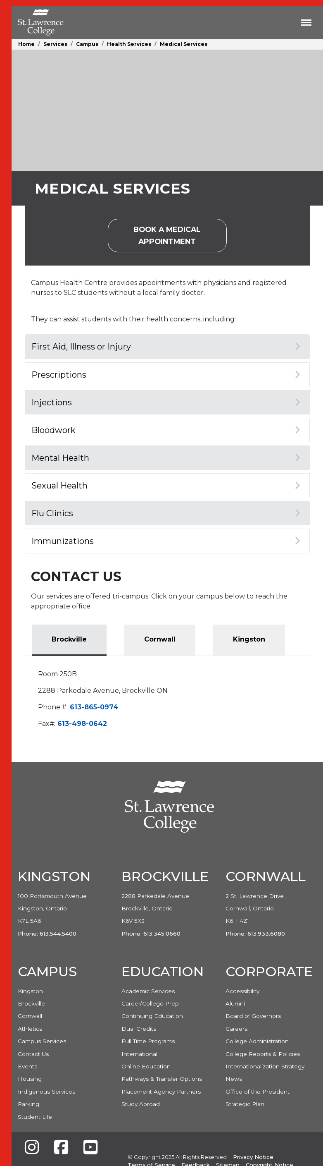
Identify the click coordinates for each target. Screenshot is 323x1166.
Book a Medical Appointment (180, 235)
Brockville (31, 1003)
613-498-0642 (81, 724)
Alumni (235, 1003)
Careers (236, 1028)
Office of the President (258, 1091)
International (139, 1054)
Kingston (30, 991)
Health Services (129, 44)
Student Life (35, 1116)
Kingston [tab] (249, 639)
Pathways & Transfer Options (161, 1078)
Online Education (146, 1066)
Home (26, 44)
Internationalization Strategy (265, 1066)
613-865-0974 (94, 707)
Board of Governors (253, 1016)
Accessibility (242, 991)
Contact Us (33, 1054)
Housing (30, 1078)
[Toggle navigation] (306, 22)
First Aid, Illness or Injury (165, 347)
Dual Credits (138, 1028)
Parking (28, 1104)
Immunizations (165, 541)
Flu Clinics (165, 513)
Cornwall (30, 1016)
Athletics (30, 1028)
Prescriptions (165, 375)
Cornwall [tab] (160, 639)
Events (27, 1066)
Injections (165, 402)
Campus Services (42, 1041)
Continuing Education (152, 1016)
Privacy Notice (253, 1157)
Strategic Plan (245, 1104)
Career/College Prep (150, 1003)
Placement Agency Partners (161, 1091)
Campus (87, 44)
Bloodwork (165, 430)
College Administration (257, 1041)
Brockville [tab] (69, 639)
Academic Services (148, 991)
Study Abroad (140, 1104)
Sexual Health (165, 486)
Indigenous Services (46, 1091)
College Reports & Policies (263, 1054)
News (234, 1078)
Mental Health (165, 458)
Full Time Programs (148, 1041)
